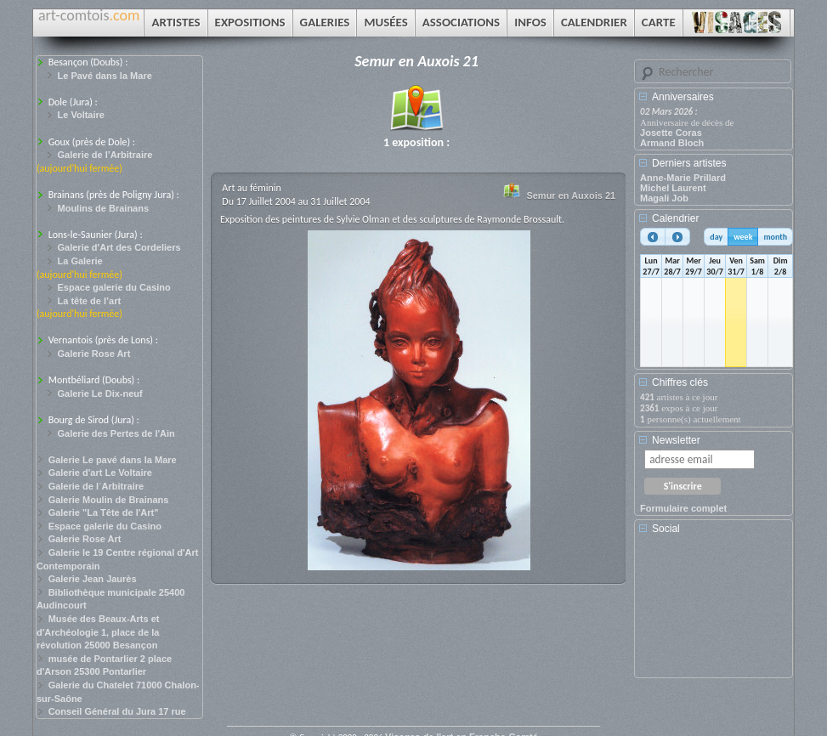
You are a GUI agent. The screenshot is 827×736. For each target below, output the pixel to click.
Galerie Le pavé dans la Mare (112, 460)
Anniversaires (683, 97)
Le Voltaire (81, 115)
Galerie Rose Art (94, 353)
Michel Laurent (673, 188)
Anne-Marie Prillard (683, 178)
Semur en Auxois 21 (570, 195)
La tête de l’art (90, 301)
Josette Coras (671, 132)
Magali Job (664, 198)
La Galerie (80, 261)
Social (666, 529)
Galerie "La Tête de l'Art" (103, 512)
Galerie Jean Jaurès (92, 579)
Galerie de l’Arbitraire (105, 155)
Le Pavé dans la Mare (105, 76)
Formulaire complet (683, 508)
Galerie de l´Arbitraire (96, 486)
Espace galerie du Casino (114, 287)
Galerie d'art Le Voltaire (100, 472)
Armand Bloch (672, 143)
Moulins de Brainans (104, 208)
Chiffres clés (680, 382)
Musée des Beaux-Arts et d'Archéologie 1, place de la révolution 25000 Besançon (98, 632)
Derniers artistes (689, 163)
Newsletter (676, 440)
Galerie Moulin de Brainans (108, 500)
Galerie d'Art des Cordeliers (119, 247)
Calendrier (675, 218)
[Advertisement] (716, 612)
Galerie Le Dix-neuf (100, 393)
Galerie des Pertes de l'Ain (116, 433)
